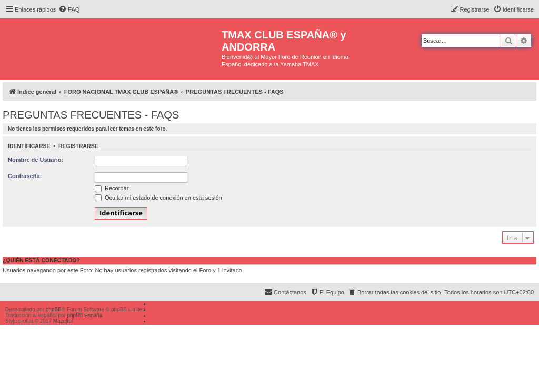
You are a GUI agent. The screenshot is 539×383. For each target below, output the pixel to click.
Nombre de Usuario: (35, 159)
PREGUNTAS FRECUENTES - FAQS (91, 115)
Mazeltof (63, 321)
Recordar (111, 188)
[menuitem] (68, 9)
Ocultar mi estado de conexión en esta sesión (158, 197)
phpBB (54, 309)
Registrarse (78, 146)
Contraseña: (25, 176)
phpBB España (84, 315)
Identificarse (29, 146)
